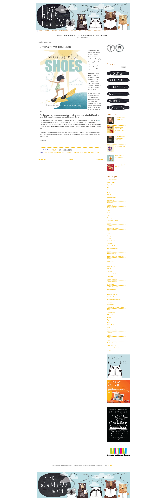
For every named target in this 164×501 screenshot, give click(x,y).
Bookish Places (111, 205)
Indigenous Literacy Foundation (115, 256)
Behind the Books (111, 197)
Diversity (109, 225)
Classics (109, 210)
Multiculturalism (111, 289)
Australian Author (48, 152)
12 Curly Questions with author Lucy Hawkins (120, 119)
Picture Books (83, 152)
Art (108, 187)
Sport (108, 327)
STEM (108, 322)
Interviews (109, 258)
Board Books (110, 200)
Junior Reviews (111, 266)
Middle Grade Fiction (112, 286)
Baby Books (110, 195)
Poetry (108, 309)
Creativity (109, 218)
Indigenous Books (111, 253)
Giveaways (76, 152)
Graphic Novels (111, 241)
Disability (109, 223)
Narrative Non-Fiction (112, 294)
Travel (108, 337)
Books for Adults (111, 207)
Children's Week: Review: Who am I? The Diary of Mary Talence (120, 129)
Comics (109, 213)
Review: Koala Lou (120, 146)
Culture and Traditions (113, 220)
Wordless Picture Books (113, 342)
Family (109, 233)
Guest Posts (110, 243)
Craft (108, 215)
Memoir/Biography (112, 281)
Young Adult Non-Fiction (113, 348)
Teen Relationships (112, 330)
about (40, 30)
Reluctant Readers (111, 314)
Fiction (109, 238)
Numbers (109, 302)
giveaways (88, 30)
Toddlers (109, 335)
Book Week (110, 202)
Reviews (109, 317)
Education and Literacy (113, 228)
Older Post (99, 160)
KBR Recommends (112, 269)
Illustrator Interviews (112, 248)
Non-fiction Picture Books (114, 299)
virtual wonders (63, 30)
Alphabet (109, 185)
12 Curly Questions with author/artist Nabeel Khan (120, 138)
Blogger (110, 465)
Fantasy (109, 236)
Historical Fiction (111, 246)
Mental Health (110, 284)
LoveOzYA (110, 276)
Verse (98, 152)
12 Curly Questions (112, 179)
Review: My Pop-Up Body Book (120, 165)
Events (108, 230)
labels (80, 30)
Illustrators (110, 251)
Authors (109, 192)
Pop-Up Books (111, 312)
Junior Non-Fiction (112, 263)
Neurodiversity (111, 297)
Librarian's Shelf (111, 274)
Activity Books (111, 182)
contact (106, 30)
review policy (97, 30)
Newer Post (42, 160)
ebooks (109, 350)
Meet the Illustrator (112, 279)
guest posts (73, 30)
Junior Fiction (110, 261)
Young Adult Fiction (112, 345)
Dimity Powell (68, 152)
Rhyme (109, 320)
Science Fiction (111, 325)
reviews (47, 30)
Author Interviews (111, 190)
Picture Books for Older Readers (115, 307)
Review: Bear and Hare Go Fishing (119, 156)
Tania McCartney (91, 152)
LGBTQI (109, 271)
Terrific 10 (109, 332)
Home (71, 160)
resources (54, 30)
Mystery (109, 291)
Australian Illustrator (58, 152)
